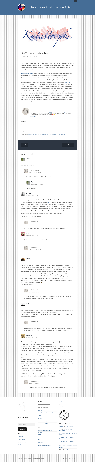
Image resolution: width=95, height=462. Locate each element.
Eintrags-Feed (21, 439)
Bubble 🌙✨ (41, 418)
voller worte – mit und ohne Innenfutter (35, 458)
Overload (67, 82)
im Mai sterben (42, 410)
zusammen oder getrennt (44, 445)
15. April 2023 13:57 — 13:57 (35, 172)
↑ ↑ (76, 458)
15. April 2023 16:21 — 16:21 (35, 224)
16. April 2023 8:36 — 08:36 (35, 292)
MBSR (48, 202)
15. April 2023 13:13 (26, 56)
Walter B (28, 193)
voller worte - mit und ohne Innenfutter (51, 7)
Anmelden (20, 436)
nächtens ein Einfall (43, 424)
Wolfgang (61, 426)
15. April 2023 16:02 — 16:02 (32, 195)
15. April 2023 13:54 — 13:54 (32, 161)
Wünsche (51, 112)
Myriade (28, 159)
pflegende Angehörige (62, 134)
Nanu (60, 445)
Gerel (27, 233)
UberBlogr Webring (64, 407)
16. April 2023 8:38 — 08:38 (35, 324)
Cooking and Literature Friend (66, 437)
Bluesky (61, 401)
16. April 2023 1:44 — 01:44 (37, 184)
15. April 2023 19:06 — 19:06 (32, 261)
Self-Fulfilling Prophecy (27, 73)
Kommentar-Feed (22, 442)
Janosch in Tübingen (43, 421)
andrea (28, 259)
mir (65, 112)
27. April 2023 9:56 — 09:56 (32, 337)
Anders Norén (71, 458)
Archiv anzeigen (33, 116)
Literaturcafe (41, 437)
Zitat (39, 415)
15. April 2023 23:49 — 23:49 (32, 306)
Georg (28, 303)
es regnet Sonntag (67, 145)
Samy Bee (29, 335)
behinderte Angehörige (44, 134)
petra (35, 56)
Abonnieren (22, 429)
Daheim (25, 145)
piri (30, 170)
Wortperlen (41, 439)
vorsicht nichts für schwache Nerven (47, 413)
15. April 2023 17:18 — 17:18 (35, 249)
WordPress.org (21, 445)
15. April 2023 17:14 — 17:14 (32, 235)
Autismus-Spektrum (33, 134)
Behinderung (30, 131)
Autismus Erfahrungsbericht (45, 430)
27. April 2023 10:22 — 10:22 (35, 383)
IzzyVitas (40, 442)
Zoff (67, 449)
